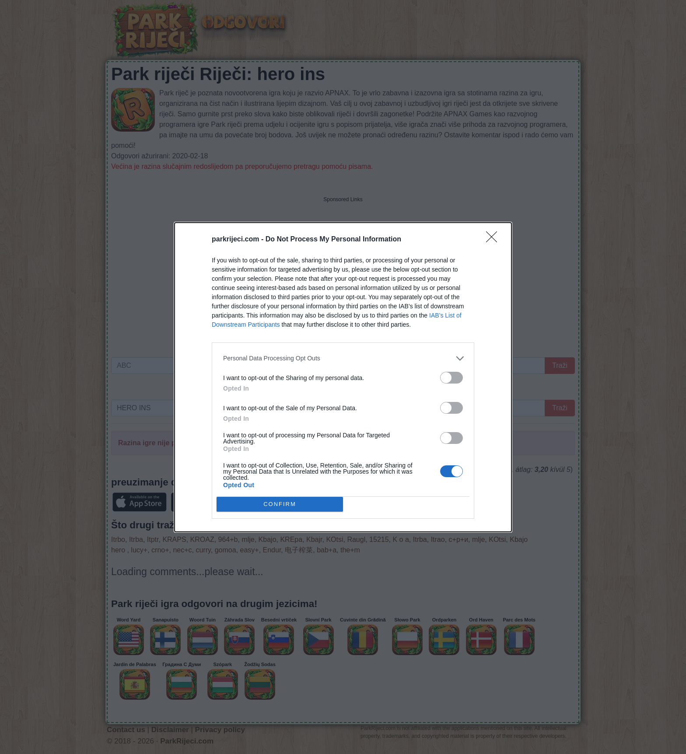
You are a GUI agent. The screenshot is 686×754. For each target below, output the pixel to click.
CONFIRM (279, 503)
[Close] (494, 239)
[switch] (451, 378)
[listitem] (343, 358)
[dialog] (343, 377)
